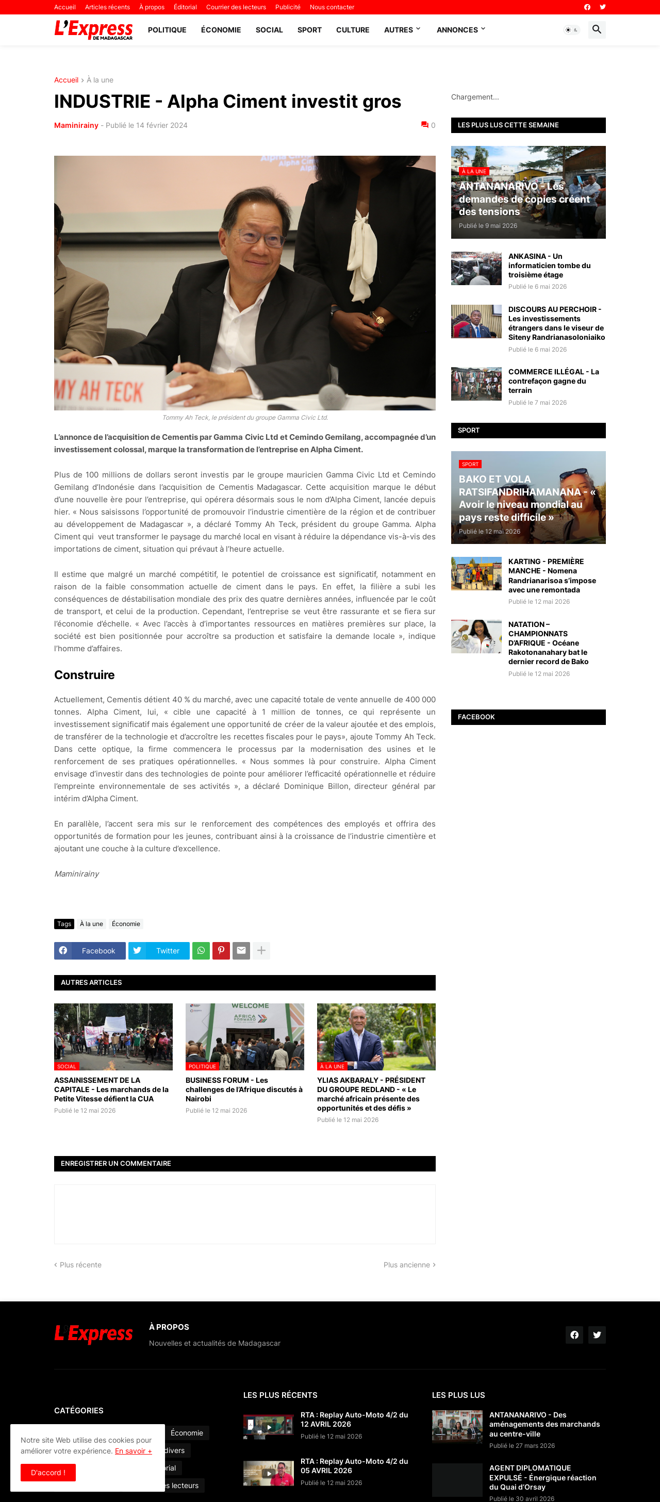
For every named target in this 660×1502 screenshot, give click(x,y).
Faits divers (165, 1450)
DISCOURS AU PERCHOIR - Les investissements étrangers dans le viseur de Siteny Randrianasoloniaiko (556, 323)
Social (269, 29)
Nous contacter (332, 7)
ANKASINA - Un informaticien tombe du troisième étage (549, 265)
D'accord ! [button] (48, 1472)
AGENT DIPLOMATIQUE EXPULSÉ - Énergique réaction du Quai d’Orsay (543, 1477)
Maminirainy (76, 125)
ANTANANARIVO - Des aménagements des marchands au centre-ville (544, 1424)
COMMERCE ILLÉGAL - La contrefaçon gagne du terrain (553, 380)
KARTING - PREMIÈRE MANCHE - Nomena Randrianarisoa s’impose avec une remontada (552, 575)
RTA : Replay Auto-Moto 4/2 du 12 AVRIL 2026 (354, 1419)
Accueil (65, 7)
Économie (221, 29)
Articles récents (107, 7)
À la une (100, 80)
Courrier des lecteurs (236, 7)
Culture (353, 29)
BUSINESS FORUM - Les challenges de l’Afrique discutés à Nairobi (244, 1089)
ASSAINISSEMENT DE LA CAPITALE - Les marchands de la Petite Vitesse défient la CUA (111, 1089)
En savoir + (133, 1450)
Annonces (457, 29)
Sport (310, 29)
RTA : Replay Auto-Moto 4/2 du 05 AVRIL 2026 (354, 1466)
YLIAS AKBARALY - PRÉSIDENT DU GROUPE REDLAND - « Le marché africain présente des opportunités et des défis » (371, 1094)
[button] (572, 30)
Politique (167, 29)
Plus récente (81, 1264)
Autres (398, 29)
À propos (151, 7)
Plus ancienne (407, 1264)
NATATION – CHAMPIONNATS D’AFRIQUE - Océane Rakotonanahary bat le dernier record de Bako (548, 643)
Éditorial (185, 7)
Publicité (288, 7)
